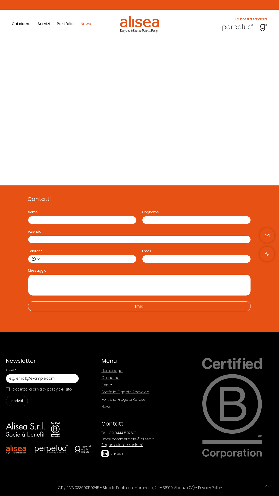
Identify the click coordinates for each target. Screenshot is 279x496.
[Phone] (267, 485)
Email (146, 251)
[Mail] (267, 254)
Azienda (34, 232)
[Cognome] (195, 220)
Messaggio (37, 271)
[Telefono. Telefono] (87, 259)
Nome (33, 212)
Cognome (150, 212)
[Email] (195, 259)
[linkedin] (105, 453)
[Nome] (81, 220)
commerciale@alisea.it (133, 439)
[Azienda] (138, 239)
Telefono (35, 251)
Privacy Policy (210, 487)
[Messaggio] (139, 285)
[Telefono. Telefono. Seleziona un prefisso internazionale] (35, 259)
